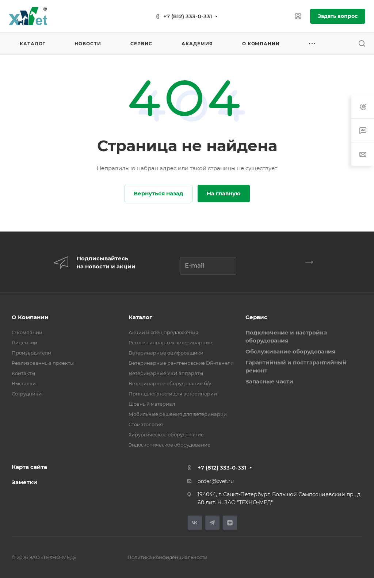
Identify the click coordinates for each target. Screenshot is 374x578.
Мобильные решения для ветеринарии (178, 414)
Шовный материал (152, 404)
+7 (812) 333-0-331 (187, 16)
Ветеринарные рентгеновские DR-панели (181, 363)
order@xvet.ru (216, 481)
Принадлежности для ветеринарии (173, 394)
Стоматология (146, 424)
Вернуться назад (158, 193)
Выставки (24, 383)
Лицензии (24, 342)
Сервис (256, 317)
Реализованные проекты (43, 363)
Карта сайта (29, 466)
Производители (31, 353)
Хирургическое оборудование (166, 434)
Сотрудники (27, 394)
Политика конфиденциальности (167, 557)
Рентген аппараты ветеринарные (170, 342)
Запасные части (269, 381)
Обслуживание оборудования (290, 351)
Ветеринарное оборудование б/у (170, 383)
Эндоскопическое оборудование (169, 445)
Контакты (23, 373)
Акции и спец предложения (163, 332)
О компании (27, 332)
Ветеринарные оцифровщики (166, 353)
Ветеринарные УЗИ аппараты (166, 373)
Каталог (140, 317)
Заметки (24, 482)
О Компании (30, 317)
